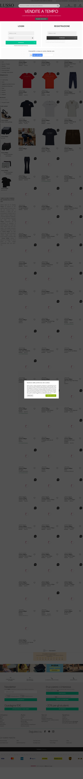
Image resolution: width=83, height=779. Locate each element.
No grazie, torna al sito (41, 18)
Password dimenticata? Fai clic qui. (21, 45)
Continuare (67, 37)
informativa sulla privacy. (47, 393)
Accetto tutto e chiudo (50, 395)
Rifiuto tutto (30, 395)
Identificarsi (26, 42)
